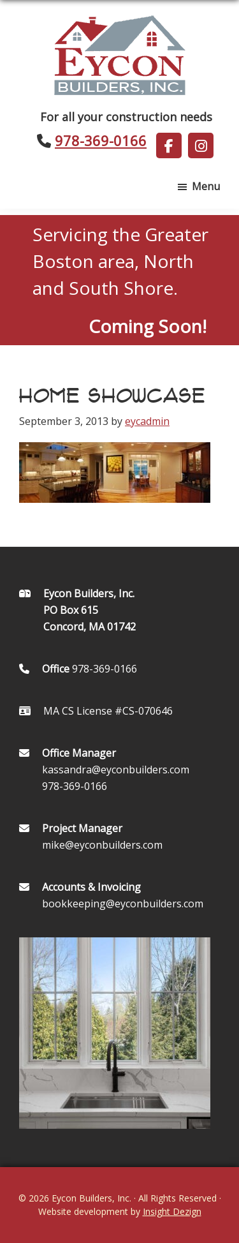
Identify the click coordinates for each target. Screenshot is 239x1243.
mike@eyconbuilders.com (102, 845)
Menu (206, 186)
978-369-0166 (101, 140)
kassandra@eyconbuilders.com (115, 770)
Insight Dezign (172, 1211)
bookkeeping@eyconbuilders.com (122, 904)
